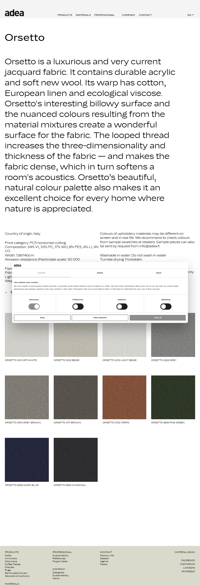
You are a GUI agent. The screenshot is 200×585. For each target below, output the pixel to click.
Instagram (187, 564)
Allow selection (100, 318)
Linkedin (189, 568)
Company (128, 15)
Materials (83, 15)
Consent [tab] (41, 273)
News (56, 578)
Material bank (185, 552)
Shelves (9, 567)
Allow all (157, 318)
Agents (104, 561)
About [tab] (158, 273)
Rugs (8, 570)
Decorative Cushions (17, 576)
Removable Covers (16, 573)
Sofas (8, 555)
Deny (42, 318)
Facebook (188, 560)
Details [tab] (100, 273)
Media (103, 564)
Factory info (107, 555)
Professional (104, 15)
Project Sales (60, 561)
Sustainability (61, 555)
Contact (145, 15)
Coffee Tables (13, 564)
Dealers (104, 558)
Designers (58, 572)
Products (65, 15)
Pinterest (188, 571)
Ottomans (11, 561)
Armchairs (11, 558)
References (59, 558)
